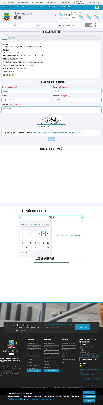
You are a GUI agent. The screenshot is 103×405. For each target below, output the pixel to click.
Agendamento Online (33, 343)
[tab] (55, 16)
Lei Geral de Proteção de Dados (90, 379)
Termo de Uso (37, 133)
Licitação (29, 359)
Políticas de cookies (86, 374)
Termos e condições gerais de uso (39, 399)
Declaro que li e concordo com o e (44, 133)
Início (4, 38)
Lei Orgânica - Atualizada (34, 356)
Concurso (65, 347)
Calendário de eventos (33, 347)
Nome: (9, 87)
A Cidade (10, 25)
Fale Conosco (68, 25)
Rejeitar (89, 401)
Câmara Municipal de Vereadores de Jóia (23, 62)
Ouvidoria (29, 362)
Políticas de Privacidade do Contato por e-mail (63, 133)
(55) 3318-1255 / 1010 (11, 51)
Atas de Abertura (49, 343)
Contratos (47, 355)
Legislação (30, 353)
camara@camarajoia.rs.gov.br (16, 69)
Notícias (46, 364)
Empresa (80, 25)
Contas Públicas (31, 350)
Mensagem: (11, 104)
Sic (63, 362)
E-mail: (60, 87)
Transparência (53, 25)
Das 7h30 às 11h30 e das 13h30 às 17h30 (23, 56)
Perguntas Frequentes (68, 359)
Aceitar (89, 392)
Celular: (4, 96)
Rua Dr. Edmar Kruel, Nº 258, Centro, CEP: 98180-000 (22, 45)
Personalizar (89, 396)
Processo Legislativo (35, 25)
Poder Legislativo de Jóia (18, 65)
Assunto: (61, 96)
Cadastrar (82, 327)
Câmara (20, 25)
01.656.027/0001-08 (13, 59)
